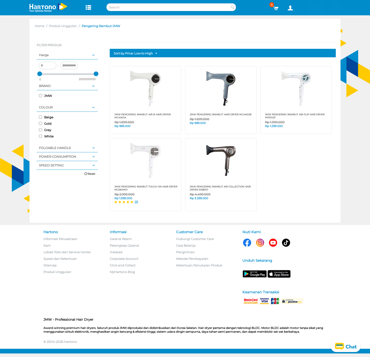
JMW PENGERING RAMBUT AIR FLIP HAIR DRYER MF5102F (294, 116)
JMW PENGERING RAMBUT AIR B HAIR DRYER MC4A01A (142, 116)
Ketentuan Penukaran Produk (199, 265)
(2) (136, 202)
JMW (45, 96)
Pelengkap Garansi (124, 245)
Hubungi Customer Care (195, 239)
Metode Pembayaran (192, 259)
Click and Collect (122, 265)
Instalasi (116, 252)
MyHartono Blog (122, 272)
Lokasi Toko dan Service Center (67, 252)
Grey (45, 130)
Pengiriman (185, 252)
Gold (45, 123)
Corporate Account (124, 259)
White (46, 136)
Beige (46, 117)
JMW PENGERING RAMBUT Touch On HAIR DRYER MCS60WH (145, 188)
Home (39, 26)
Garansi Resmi (121, 239)
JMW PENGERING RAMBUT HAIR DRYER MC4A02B (221, 114)
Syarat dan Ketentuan (60, 259)
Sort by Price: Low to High (135, 53)
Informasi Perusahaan (60, 239)
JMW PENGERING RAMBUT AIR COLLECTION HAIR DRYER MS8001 (220, 188)
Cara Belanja (186, 245)
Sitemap (50, 265)
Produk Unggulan (63, 26)
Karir (47, 245)
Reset (91, 173)
